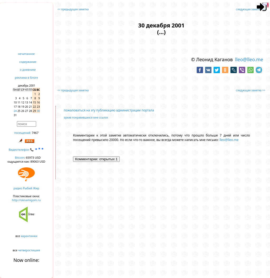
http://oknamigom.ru (26, 200)
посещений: (22, 133)
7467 (35, 133)
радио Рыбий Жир (26, 188)
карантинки (29, 236)
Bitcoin (20, 157)
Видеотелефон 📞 (26, 150)
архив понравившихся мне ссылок (86, 117)
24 (15, 111)
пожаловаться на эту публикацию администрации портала (109, 110)
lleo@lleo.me (249, 59)
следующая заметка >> (250, 9)
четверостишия (29, 250)
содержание (27, 62)
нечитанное (26, 54)
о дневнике (28, 70)
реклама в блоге (26, 77)
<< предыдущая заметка (73, 9)
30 (38, 111)
